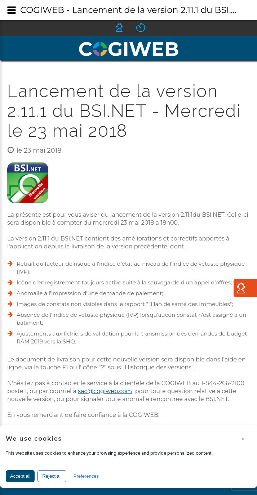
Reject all (51, 476)
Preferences (86, 476)
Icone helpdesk (126, 27)
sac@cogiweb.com (105, 391)
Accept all (20, 476)
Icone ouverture (147, 27)
